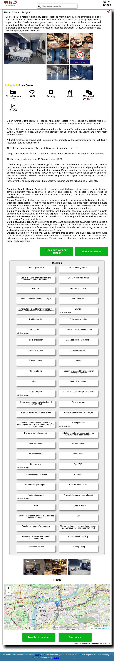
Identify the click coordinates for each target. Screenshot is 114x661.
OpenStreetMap (103, 628)
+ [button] (9, 588)
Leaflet (91, 628)
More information (92, 251)
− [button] (9, 593)
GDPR (56, 658)
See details (75, 637)
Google (38, 655)
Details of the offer (38, 637)
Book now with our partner (56, 251)
